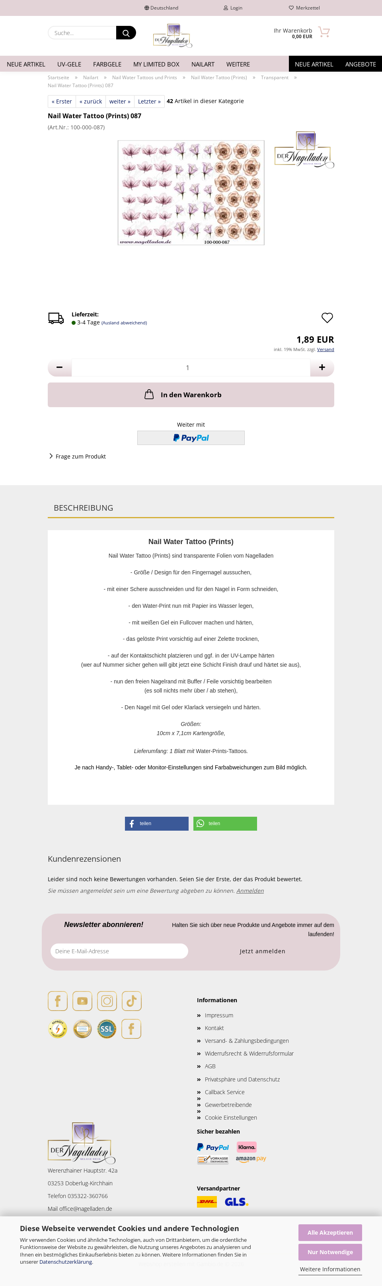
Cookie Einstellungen (231, 1117)
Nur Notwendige (330, 1252)
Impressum (219, 1015)
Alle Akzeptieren (330, 1232)
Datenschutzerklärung (65, 1261)
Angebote (360, 64)
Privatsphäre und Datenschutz (242, 1079)
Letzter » (149, 101)
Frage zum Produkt (81, 456)
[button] (60, 368)
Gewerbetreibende (228, 1104)
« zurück (91, 101)
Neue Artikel (26, 64)
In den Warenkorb (182, 394)
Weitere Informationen (330, 1269)
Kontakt (214, 1028)
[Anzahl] (191, 368)
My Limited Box (156, 64)
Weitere (238, 64)
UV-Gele (69, 64)
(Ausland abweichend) (124, 323)
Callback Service (225, 1092)
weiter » (120, 101)
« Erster (62, 101)
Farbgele (107, 64)
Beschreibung (83, 507)
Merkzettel (304, 7)
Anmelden (250, 890)
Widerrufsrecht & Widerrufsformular (249, 1053)
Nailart (202, 64)
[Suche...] (126, 32)
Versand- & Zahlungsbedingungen (247, 1040)
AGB (210, 1066)
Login (233, 7)
